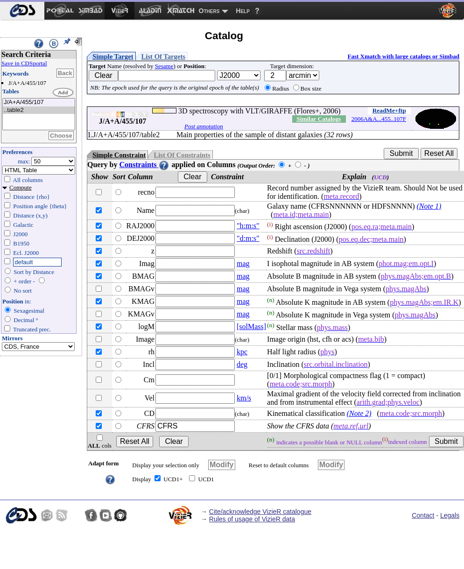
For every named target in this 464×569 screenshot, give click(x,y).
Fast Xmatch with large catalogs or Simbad (403, 56)
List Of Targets (163, 56)
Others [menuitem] (209, 10)
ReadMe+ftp (389, 110)
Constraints (144, 165)
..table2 (39, 110)
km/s (244, 398)
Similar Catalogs (318, 118)
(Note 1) (429, 206)
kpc (242, 352)
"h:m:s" (248, 226)
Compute (20, 187)
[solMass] (251, 326)
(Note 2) (359, 413)
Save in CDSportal (24, 63)
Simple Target (113, 56)
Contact (423, 515)
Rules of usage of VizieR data (252, 519)
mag (243, 263)
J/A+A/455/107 (39, 102)
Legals (449, 515)
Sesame (164, 66)
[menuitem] (22, 11)
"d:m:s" (248, 238)
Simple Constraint (119, 155)
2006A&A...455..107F (379, 118)
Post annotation (203, 126)
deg (242, 364)
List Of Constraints (182, 155)
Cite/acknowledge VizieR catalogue (260, 511)
